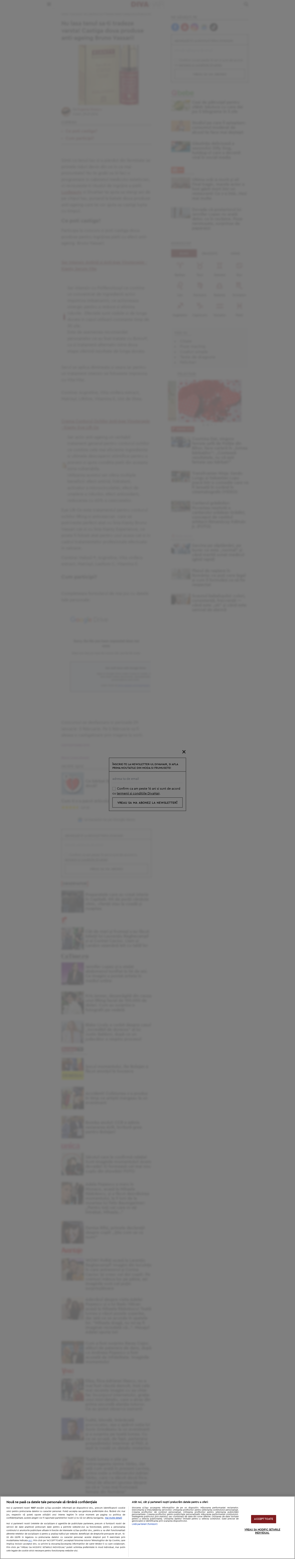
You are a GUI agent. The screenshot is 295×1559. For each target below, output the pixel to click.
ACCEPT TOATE (263, 1519)
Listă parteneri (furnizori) (145, 1524)
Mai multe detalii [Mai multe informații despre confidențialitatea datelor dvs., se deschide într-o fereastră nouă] (113, 1518)
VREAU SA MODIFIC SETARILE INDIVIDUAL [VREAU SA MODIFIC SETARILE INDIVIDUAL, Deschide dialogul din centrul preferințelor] (262, 1531)
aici (30, 1540)
